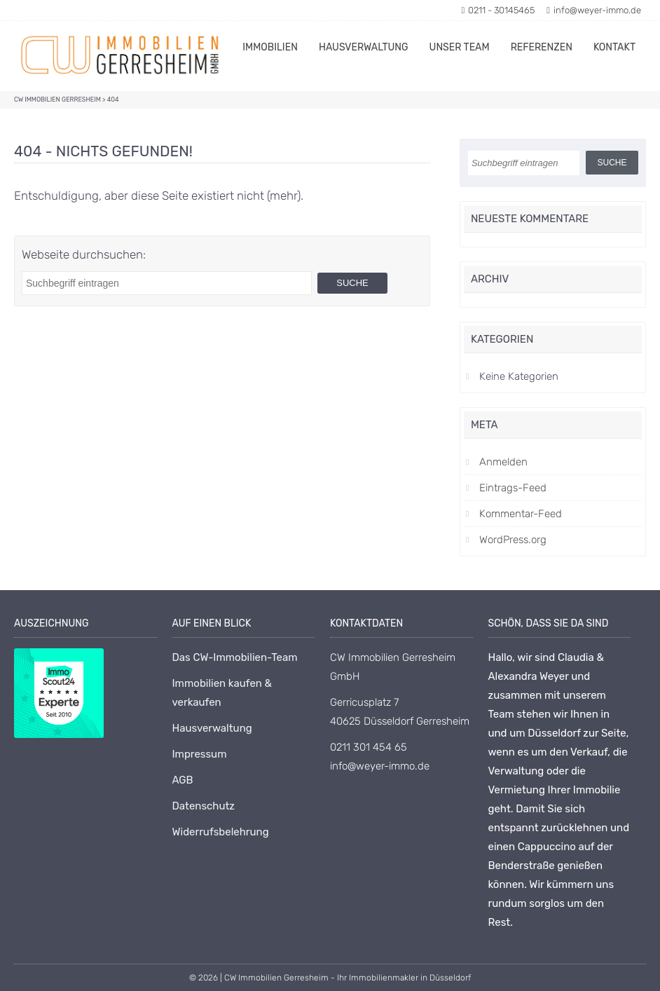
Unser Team (459, 47)
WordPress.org (512, 539)
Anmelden (503, 462)
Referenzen (541, 47)
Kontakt (614, 47)
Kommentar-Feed (520, 513)
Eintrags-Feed (512, 487)
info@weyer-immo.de (593, 10)
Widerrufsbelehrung (220, 832)
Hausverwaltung (363, 47)
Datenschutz (203, 806)
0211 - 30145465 (498, 10)
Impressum (199, 754)
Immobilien (270, 47)
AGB (182, 780)
